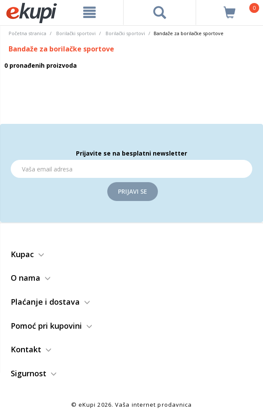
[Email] (131, 169)
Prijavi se (132, 191)
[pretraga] (159, 12)
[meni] (89, 12)
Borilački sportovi (76, 33)
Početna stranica (27, 33)
